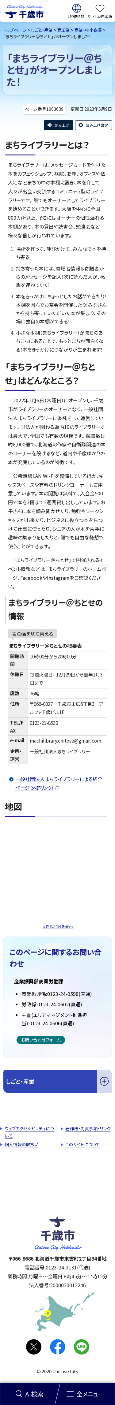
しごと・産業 (42, 30)
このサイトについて (82, 1144)
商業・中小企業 (88, 30)
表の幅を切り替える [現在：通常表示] (32, 633)
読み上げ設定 (97, 125)
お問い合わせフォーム (41, 1040)
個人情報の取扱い (21, 1144)
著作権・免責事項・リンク (88, 1128)
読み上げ (62, 125)
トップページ (15, 30)
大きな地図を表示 (57, 926)
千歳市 (24, 11)
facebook (57, 1347)
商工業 (63, 30)
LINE (81, 1347)
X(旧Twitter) (33, 1347)
